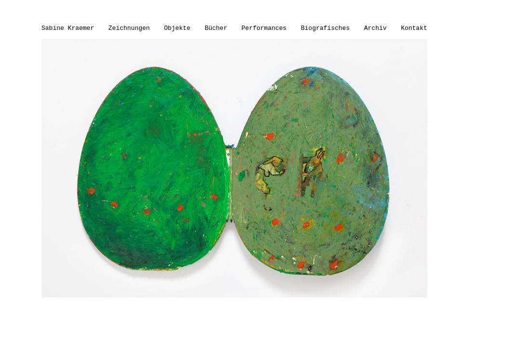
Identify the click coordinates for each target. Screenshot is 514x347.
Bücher (215, 28)
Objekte (177, 28)
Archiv (375, 28)
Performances (264, 28)
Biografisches (325, 28)
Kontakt (414, 28)
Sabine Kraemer (67, 28)
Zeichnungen (129, 28)
